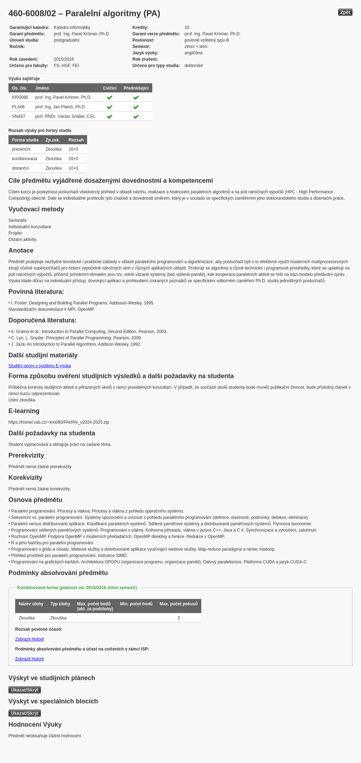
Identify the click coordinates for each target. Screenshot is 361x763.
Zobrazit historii (29, 639)
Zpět (345, 12)
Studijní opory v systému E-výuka (39, 365)
